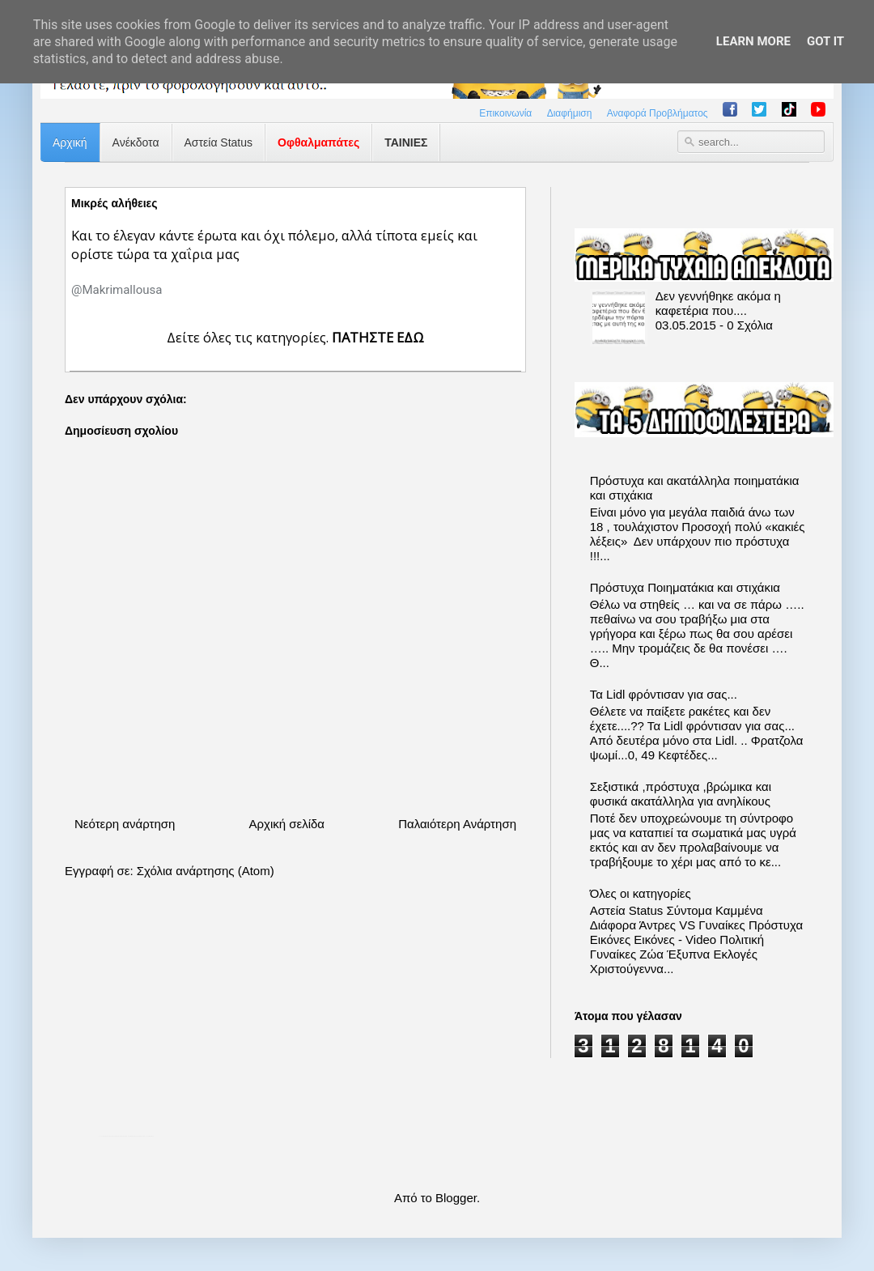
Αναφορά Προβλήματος (657, 113)
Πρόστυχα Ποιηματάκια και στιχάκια (685, 587)
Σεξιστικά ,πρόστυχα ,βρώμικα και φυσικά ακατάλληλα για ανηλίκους (680, 794)
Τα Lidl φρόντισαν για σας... (663, 694)
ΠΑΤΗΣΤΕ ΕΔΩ (378, 337)
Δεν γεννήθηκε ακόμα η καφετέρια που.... (718, 303)
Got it (825, 41)
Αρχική (70, 142)
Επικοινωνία (505, 113)
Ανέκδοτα (135, 142)
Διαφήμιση (569, 113)
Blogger (456, 1198)
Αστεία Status (219, 142)
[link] (116, 290)
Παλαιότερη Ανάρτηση (457, 824)
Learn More (753, 41)
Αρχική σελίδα (286, 824)
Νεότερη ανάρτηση (124, 824)
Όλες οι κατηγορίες (640, 893)
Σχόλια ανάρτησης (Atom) (205, 871)
